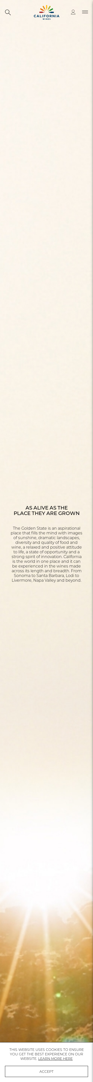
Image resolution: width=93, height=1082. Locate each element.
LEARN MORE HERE (55, 1058)
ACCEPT (46, 1071)
